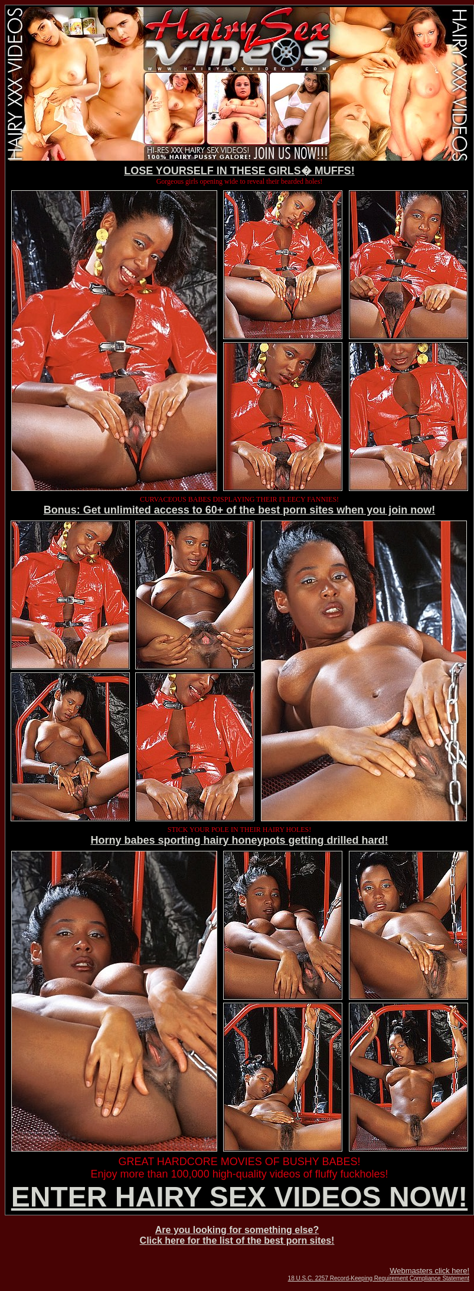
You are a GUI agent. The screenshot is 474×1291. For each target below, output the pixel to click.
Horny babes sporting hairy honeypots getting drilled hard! (239, 840)
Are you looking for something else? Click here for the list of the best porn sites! (237, 1235)
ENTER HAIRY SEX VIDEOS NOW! (239, 1196)
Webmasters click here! (429, 1270)
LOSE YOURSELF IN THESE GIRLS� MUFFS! (239, 171)
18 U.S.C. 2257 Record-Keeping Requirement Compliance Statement (378, 1278)
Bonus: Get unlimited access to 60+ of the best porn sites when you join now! (240, 510)
